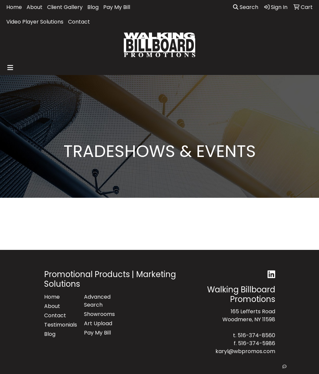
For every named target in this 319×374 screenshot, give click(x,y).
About (34, 7)
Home (14, 7)
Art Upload (98, 323)
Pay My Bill (116, 7)
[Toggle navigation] (10, 67)
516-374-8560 (256, 335)
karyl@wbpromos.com (245, 351)
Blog (93, 7)
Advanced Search (97, 301)
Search (245, 7)
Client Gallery (65, 7)
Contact (79, 22)
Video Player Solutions (34, 22)
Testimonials (60, 325)
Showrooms (99, 314)
